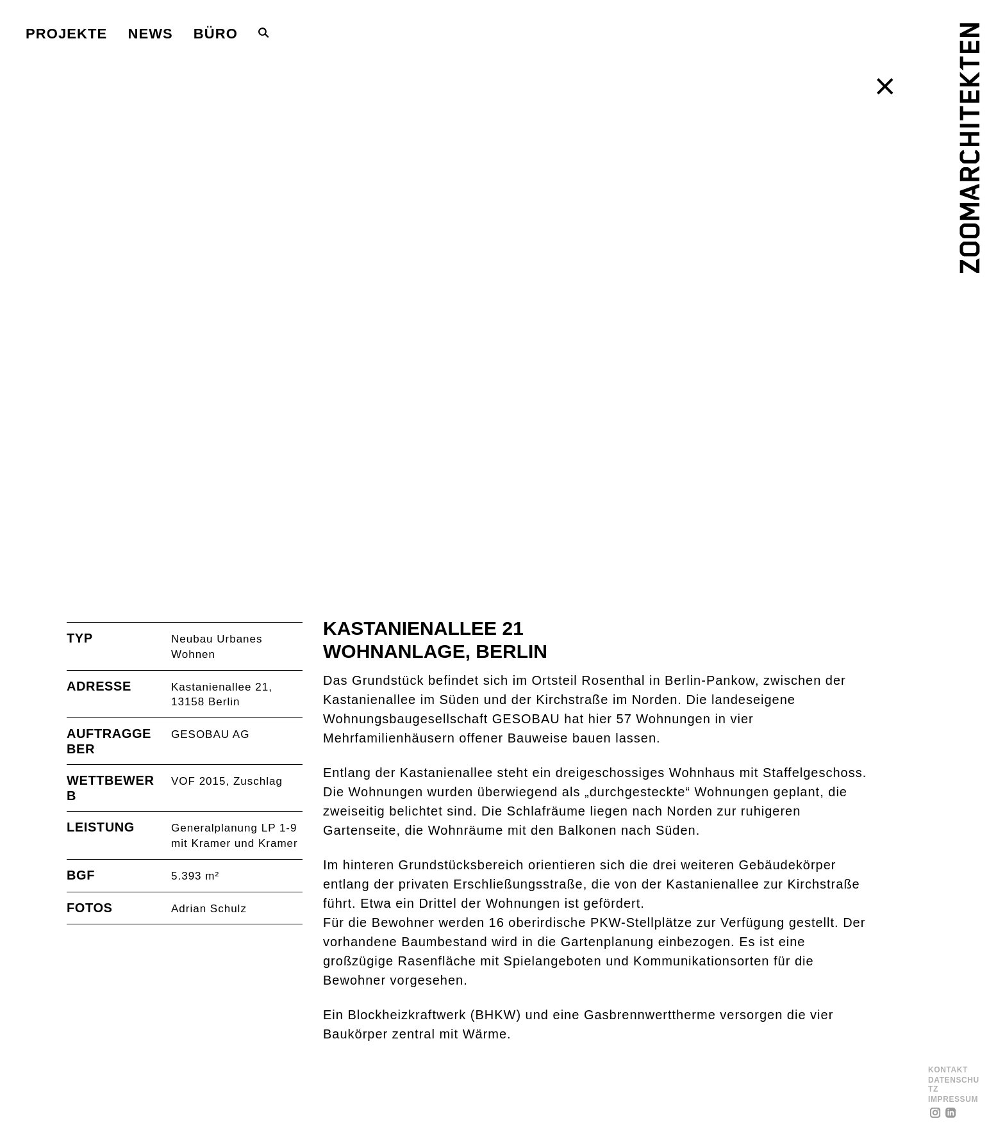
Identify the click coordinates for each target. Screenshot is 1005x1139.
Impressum (953, 1099)
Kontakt (948, 1070)
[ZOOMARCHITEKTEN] (969, 148)
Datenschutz (953, 1085)
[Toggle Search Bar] (263, 33)
